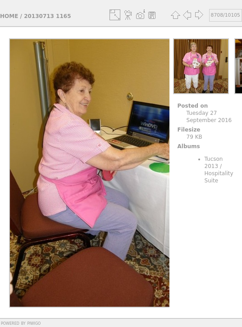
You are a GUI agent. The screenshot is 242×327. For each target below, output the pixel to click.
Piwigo (34, 323)
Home (9, 16)
